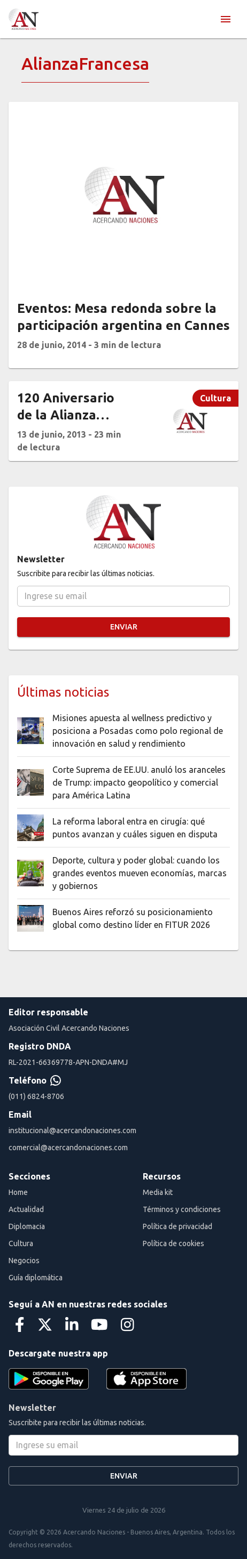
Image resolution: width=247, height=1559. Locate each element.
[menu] (225, 19)
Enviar (123, 627)
